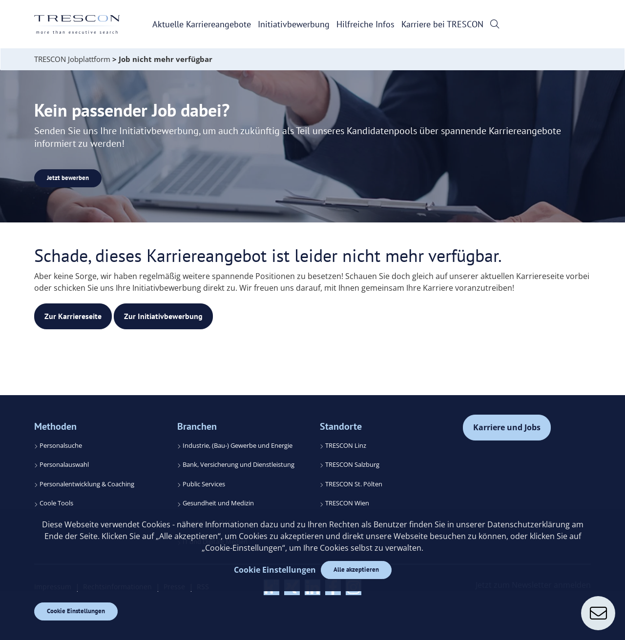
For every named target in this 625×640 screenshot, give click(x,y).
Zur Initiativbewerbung (163, 316)
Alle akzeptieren (356, 569)
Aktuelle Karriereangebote (201, 24)
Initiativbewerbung (294, 24)
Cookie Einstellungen (76, 611)
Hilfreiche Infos (365, 24)
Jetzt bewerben (68, 178)
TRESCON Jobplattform (72, 59)
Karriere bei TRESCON (442, 24)
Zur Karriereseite (73, 316)
